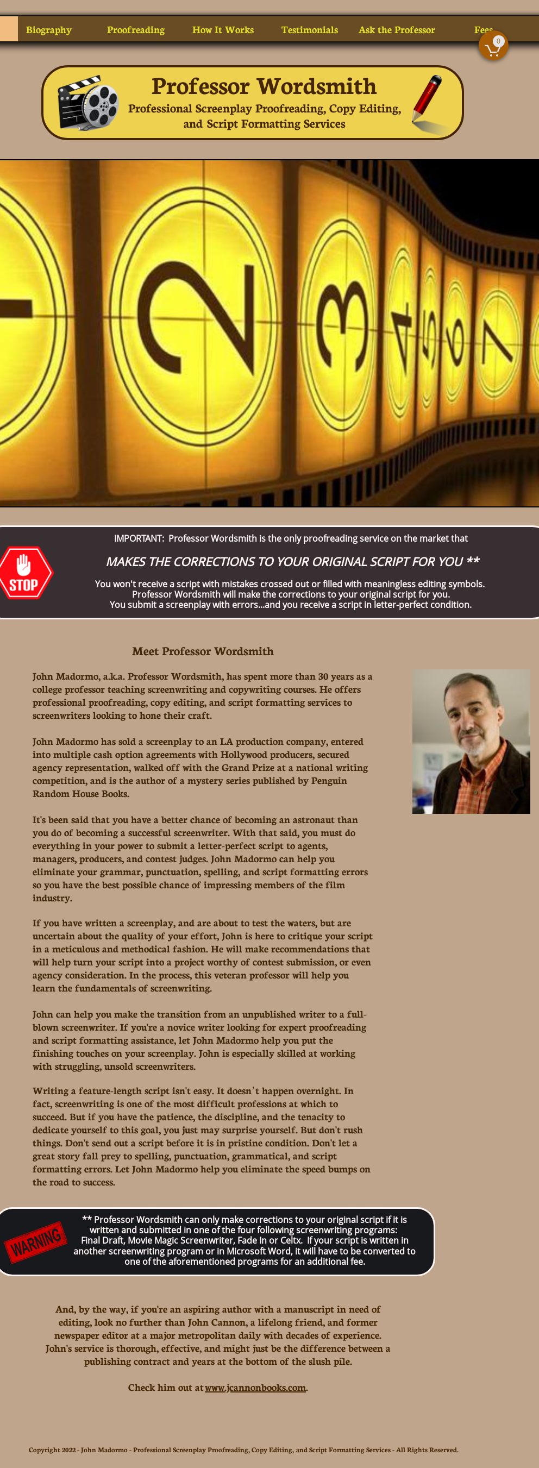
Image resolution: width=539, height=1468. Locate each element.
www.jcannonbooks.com (255, 1386)
